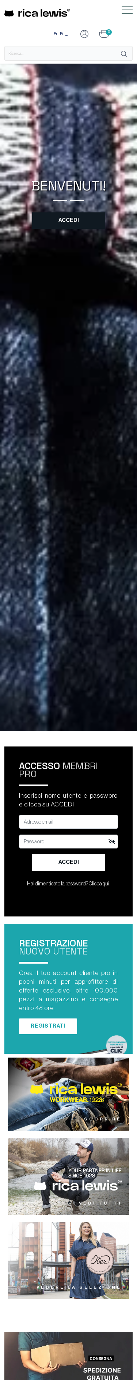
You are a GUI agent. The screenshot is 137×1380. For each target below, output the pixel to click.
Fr (62, 33)
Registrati (48, 1026)
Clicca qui (99, 883)
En (56, 33)
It (66, 33)
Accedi (68, 220)
